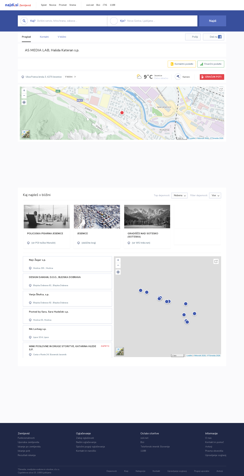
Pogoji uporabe (201, 471)
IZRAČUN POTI (213, 76)
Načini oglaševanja (86, 442)
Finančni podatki (212, 64)
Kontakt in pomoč (214, 442)
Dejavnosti (112, 471)
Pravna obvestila (214, 450)
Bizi (98, 5)
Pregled (26, 36)
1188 (112, 5)
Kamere (186, 77)
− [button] (24, 95)
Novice (52, 5)
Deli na (215, 36)
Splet (44, 5)
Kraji (126, 471)
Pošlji (195, 36)
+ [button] (24, 90)
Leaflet (192, 138)
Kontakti (44, 36)
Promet (63, 5)
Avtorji (208, 446)
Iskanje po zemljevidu (29, 446)
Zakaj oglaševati (85, 438)
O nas (208, 438)
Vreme (72, 5)
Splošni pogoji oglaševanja (90, 446)
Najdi (212, 21)
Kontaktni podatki (184, 64)
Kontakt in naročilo (86, 450)
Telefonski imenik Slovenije (155, 446)
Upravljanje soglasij (215, 455)
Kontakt (156, 471)
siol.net (90, 5)
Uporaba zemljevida (28, 442)
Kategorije (140, 471)
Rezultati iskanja (27, 455)
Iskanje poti (24, 450)
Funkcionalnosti (26, 438)
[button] (24, 102)
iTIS (105, 5)
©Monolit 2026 (203, 138)
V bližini (62, 36)
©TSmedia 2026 (216, 138)
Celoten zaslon (221, 89)
